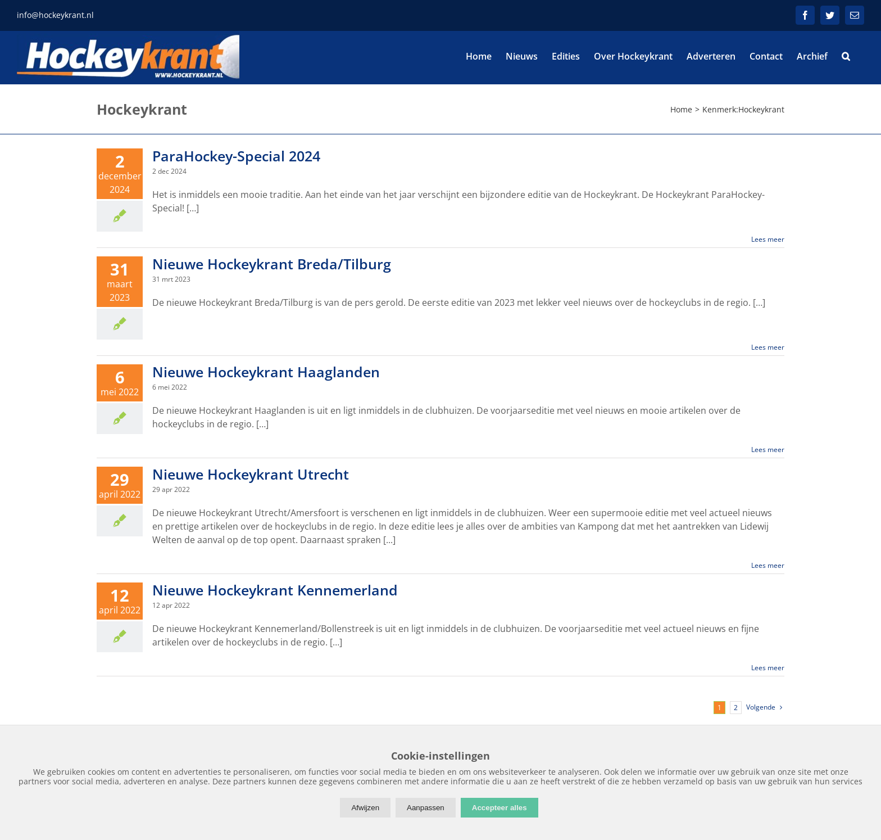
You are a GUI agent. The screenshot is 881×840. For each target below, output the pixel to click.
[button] (846, 56)
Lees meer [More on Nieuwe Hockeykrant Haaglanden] (767, 449)
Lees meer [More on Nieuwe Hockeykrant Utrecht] (767, 565)
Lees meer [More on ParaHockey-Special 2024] (767, 239)
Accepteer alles (499, 807)
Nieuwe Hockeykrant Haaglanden (266, 371)
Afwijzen (365, 807)
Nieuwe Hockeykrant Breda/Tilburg (271, 263)
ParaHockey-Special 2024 (236, 155)
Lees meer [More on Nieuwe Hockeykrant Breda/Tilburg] (767, 347)
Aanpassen (425, 807)
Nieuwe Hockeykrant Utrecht (250, 474)
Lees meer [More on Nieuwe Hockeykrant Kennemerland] (767, 667)
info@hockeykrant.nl (55, 15)
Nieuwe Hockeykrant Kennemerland (275, 589)
